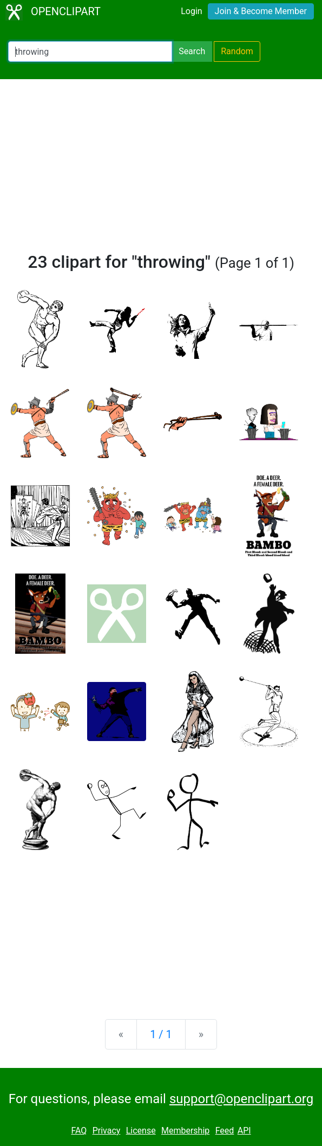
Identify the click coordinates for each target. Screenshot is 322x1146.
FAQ (79, 1130)
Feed (224, 1130)
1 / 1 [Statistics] (161, 1034)
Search (192, 51)
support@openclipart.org (241, 1098)
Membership (185, 1130)
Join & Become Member (261, 11)
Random (237, 51)
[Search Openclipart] (90, 51)
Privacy (107, 1130)
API (244, 1130)
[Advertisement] (161, 170)
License (141, 1130)
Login (191, 11)
